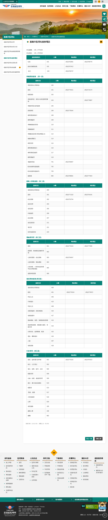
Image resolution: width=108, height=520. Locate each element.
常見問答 (82, 1)
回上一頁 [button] (89, 438)
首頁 (59, 1)
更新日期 (95, 515)
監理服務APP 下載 (47, 473)
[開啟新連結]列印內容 (101, 41)
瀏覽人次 (83, 515)
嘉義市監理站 (9, 37)
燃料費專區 (22, 472)
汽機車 (21, 466)
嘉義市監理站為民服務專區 (12, 72)
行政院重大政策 (35, 475)
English (89, 1)
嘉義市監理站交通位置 (10, 62)
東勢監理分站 (73, 482)
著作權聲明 (58, 499)
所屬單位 (80, 6)
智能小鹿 (102, 504)
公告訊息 (58, 6)
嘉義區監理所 (18, 6)
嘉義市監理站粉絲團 (10, 67)
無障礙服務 (9, 483)
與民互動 (65, 6)
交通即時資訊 (9, 491)
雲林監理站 (73, 478)
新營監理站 (73, 469)
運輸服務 (21, 476)
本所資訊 (86, 462)
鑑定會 (72, 487)
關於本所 (87, 6)
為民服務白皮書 (9, 479)
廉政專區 (86, 476)
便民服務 (43, 6)
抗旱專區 (34, 480)
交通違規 (21, 469)
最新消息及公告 (35, 467)
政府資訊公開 (60, 473)
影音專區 (86, 466)
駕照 (20, 462)
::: (1, 0)
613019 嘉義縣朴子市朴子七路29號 (31, 509)
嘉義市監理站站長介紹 (10, 46)
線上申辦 (8, 462)
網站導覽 (66, 1)
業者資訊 (8, 471)
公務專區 (86, 472)
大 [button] (102, 1)
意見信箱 (74, 1)
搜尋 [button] (103, 6)
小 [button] (95, 1)
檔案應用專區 (96, 6)
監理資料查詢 (9, 467)
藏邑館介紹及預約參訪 (99, 471)
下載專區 (73, 6)
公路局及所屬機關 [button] (8, 1)
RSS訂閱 (34, 471)
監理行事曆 (35, 462)
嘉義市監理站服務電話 (10, 58)
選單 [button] (54, 452)
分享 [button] (104, 19)
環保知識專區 (60, 479)
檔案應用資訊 (99, 466)
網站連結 (8, 487)
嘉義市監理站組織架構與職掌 (12, 52)
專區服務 (8, 474)
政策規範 (86, 479)
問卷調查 (47, 466)
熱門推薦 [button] (104, 14)
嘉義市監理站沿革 (9, 42)
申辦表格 (60, 466)
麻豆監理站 (73, 466)
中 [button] (99, 1)
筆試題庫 (60, 462)
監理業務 (50, 6)
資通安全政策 (40, 499)
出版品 (85, 469)
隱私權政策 (20, 499)
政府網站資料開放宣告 (81, 499)
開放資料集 (60, 469)
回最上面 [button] (98, 438)
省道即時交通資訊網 (34, 515)
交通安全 (21, 479)
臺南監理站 (73, 462)
